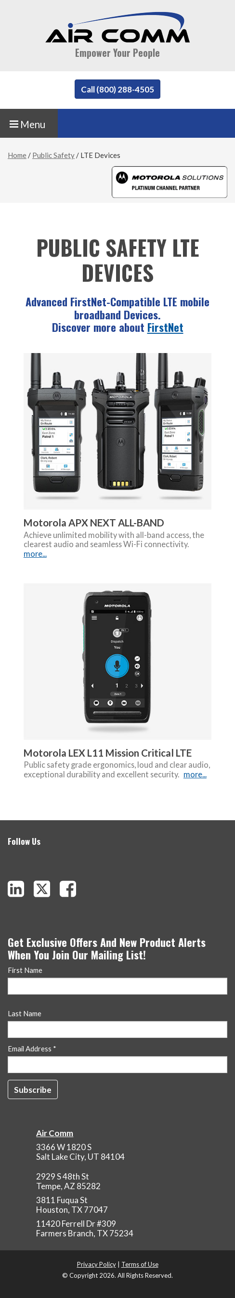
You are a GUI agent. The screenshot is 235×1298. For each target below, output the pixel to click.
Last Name (24, 1014)
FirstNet (165, 327)
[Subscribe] (33, 1089)
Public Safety (53, 155)
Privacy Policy (96, 1264)
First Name (25, 970)
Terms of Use (139, 1264)
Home (17, 155)
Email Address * (32, 1049)
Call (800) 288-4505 (117, 89)
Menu (27, 124)
